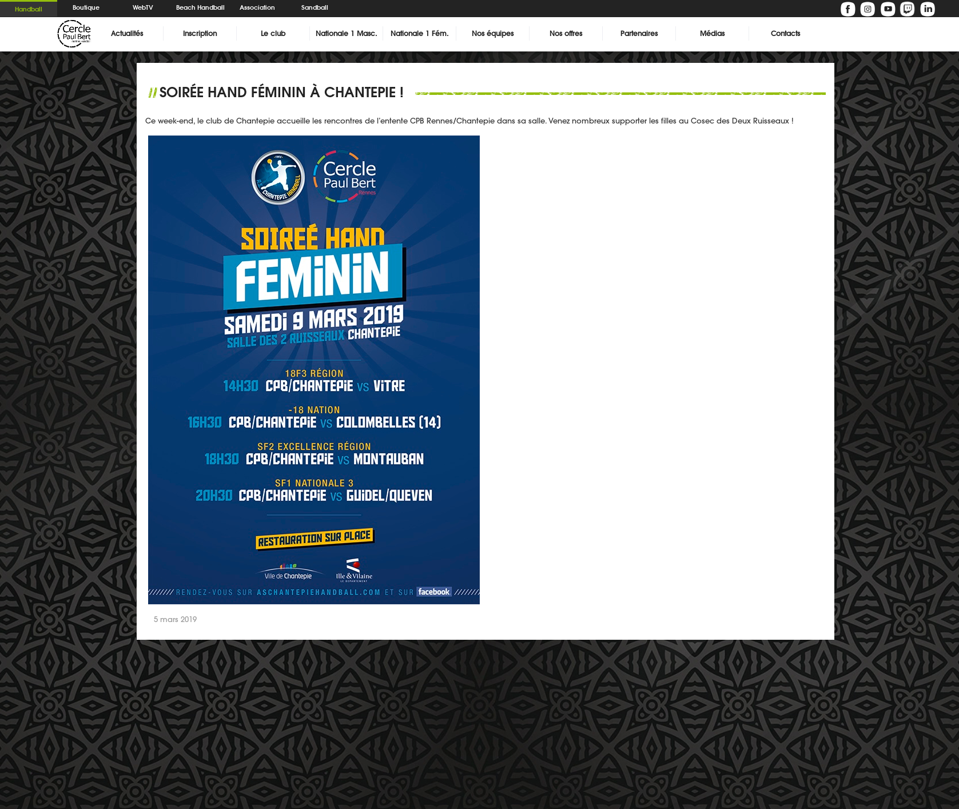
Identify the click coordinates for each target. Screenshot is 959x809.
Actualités (127, 33)
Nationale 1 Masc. (346, 33)
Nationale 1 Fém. (419, 33)
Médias (712, 33)
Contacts (785, 33)
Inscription (200, 33)
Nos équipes (493, 33)
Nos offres (566, 33)
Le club (273, 33)
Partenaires (639, 33)
